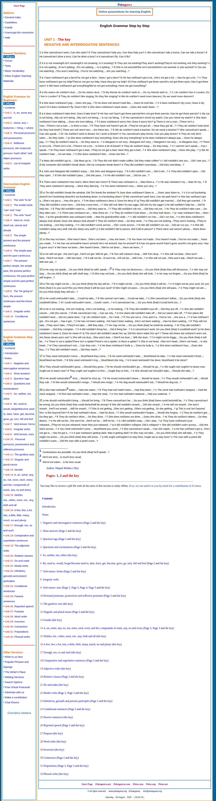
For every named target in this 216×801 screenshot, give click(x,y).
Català (8, 27)
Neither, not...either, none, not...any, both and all (18, 499)
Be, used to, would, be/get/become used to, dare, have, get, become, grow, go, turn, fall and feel (94, 563)
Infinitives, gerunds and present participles (15, 575)
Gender (14, 469)
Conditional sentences (55, 709)
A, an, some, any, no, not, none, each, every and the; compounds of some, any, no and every (93, 628)
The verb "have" (18, 215)
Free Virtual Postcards (17, 687)
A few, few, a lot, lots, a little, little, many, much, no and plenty (17, 515)
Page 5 (92, 587)
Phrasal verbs (17, 636)
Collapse (9, 56)
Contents (10, 107)
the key (101, 522)
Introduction (11, 353)
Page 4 (83, 587)
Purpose (14, 611)
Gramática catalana (19, 713)
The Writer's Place (15, 672)
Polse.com (138, 784)
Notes (8, 358)
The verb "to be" (18, 199)
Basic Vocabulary (14, 70)
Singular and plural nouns (57, 611)
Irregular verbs (17, 311)
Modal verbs (16, 565)
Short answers (17, 373)
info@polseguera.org (152, 791)
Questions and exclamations (58, 547)
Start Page (19, 5)
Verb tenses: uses (19, 434)
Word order (16, 616)
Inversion (15, 621)
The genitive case (19, 454)
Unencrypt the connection (19, 32)
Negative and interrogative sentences (63, 522)
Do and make (17, 560)
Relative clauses (19, 555)
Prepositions (16, 631)
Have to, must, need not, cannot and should (16, 225)
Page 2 (87, 522)
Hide (7, 37)
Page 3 (75, 587)
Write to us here (14, 656)
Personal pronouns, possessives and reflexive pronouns (18, 444)
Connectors (16, 626)
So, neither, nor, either (55, 555)
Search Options (13, 682)
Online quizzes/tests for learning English (125, 11)
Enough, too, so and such (57, 652)
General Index (13, 17)
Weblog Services (14, 677)
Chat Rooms (12, 702)
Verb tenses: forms (20, 424)
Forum (8, 60)
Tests (8, 65)
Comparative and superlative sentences (65, 660)
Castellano (11, 22)
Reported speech (19, 606)
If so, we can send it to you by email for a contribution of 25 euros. (165, 485)
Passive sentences (53, 717)
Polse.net (163, 784)
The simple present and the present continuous (16, 240)
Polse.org (151, 784)
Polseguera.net (103, 784)
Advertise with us (14, 692)
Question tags (17, 378)
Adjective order (51, 668)
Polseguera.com (122, 784)
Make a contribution (16, 697)
